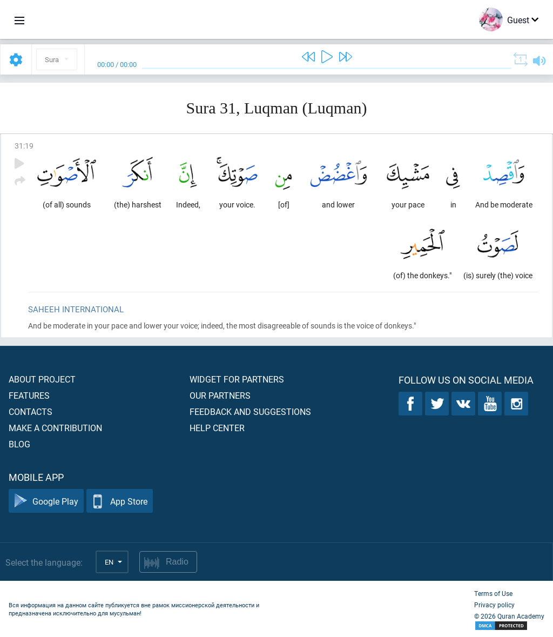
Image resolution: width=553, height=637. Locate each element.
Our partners (220, 395)
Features (29, 395)
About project (42, 379)
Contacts (30, 411)
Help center (217, 427)
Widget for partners (237, 379)
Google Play (46, 501)
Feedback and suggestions (250, 411)
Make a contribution (55, 427)
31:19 (24, 145)
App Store (119, 501)
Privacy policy (494, 604)
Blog (19, 444)
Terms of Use (493, 593)
